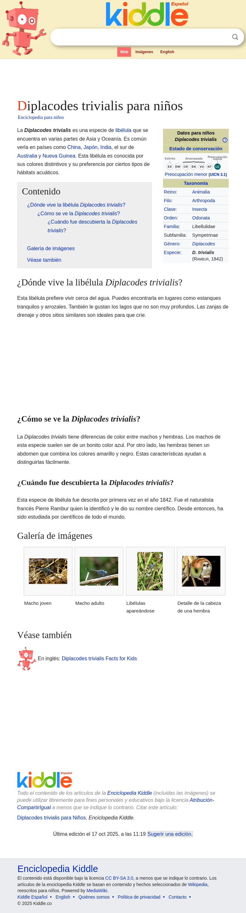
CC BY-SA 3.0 (119, 878)
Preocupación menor (186, 174)
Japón (91, 147)
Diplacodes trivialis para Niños (51, 817)
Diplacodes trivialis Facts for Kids (99, 658)
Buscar (235, 37)
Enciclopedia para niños (41, 117)
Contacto (177, 897)
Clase (170, 209)
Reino (170, 191)
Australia (27, 156)
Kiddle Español (32, 897)
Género (171, 243)
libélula (123, 130)
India (105, 147)
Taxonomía (196, 183)
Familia (171, 226)
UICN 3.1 (218, 174)
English (167, 52)
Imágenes (144, 52)
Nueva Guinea (59, 156)
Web (124, 52)
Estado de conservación (196, 148)
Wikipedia (198, 884)
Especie (172, 252)
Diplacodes (203, 243)
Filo (167, 200)
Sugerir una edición (169, 834)
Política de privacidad (139, 897)
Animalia (201, 191)
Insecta (199, 209)
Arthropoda (203, 200)
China (74, 147)
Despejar (222, 37)
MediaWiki (96, 890)
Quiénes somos (94, 897)
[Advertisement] (123, 77)
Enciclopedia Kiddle (129, 793)
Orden (170, 217)
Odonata (201, 217)
